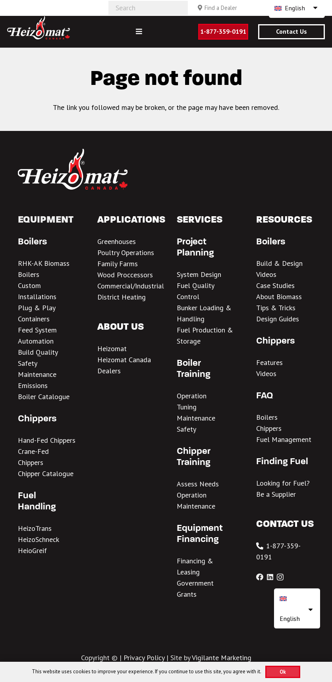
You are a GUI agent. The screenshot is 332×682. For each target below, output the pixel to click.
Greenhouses (116, 241)
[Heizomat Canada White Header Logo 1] (38, 28)
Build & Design (279, 263)
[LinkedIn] (270, 576)
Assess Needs (198, 483)
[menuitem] (297, 608)
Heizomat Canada (124, 359)
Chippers (269, 428)
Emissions (33, 385)
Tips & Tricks (275, 307)
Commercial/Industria (129, 285)
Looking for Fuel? (283, 483)
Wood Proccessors (125, 274)
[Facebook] (259, 576)
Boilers (267, 417)
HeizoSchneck (38, 539)
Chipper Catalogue (45, 473)
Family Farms (117, 263)
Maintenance (37, 374)
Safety (27, 363)
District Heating (121, 297)
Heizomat (112, 348)
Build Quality (38, 352)
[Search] (148, 8)
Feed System (37, 329)
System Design (199, 274)
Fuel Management (283, 439)
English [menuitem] (295, 8)
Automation (36, 341)
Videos (266, 274)
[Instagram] (280, 577)
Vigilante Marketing (221, 657)
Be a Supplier (276, 494)
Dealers (109, 370)
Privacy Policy (144, 657)
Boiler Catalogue (43, 396)
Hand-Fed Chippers (46, 440)
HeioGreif (32, 550)
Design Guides (277, 318)
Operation (192, 395)
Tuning (187, 406)
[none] (297, 608)
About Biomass (279, 296)
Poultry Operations (125, 252)
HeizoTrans (35, 528)
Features (269, 362)
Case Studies (275, 285)
